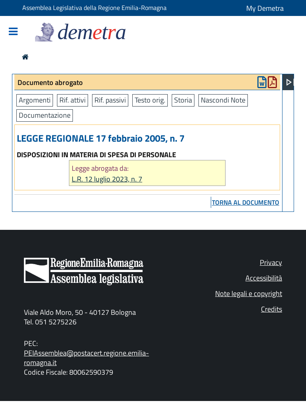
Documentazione (45, 115)
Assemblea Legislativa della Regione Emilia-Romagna (94, 7)
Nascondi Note (223, 100)
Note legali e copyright (248, 293)
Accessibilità (263, 278)
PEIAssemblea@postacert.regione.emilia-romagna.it (86, 358)
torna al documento (245, 202)
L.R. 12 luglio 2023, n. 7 (107, 179)
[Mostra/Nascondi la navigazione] (13, 32)
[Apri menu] (290, 82)
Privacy (271, 262)
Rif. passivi (110, 100)
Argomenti (35, 100)
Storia (183, 100)
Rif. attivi (72, 100)
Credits (271, 309)
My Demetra (265, 8)
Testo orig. (150, 100)
